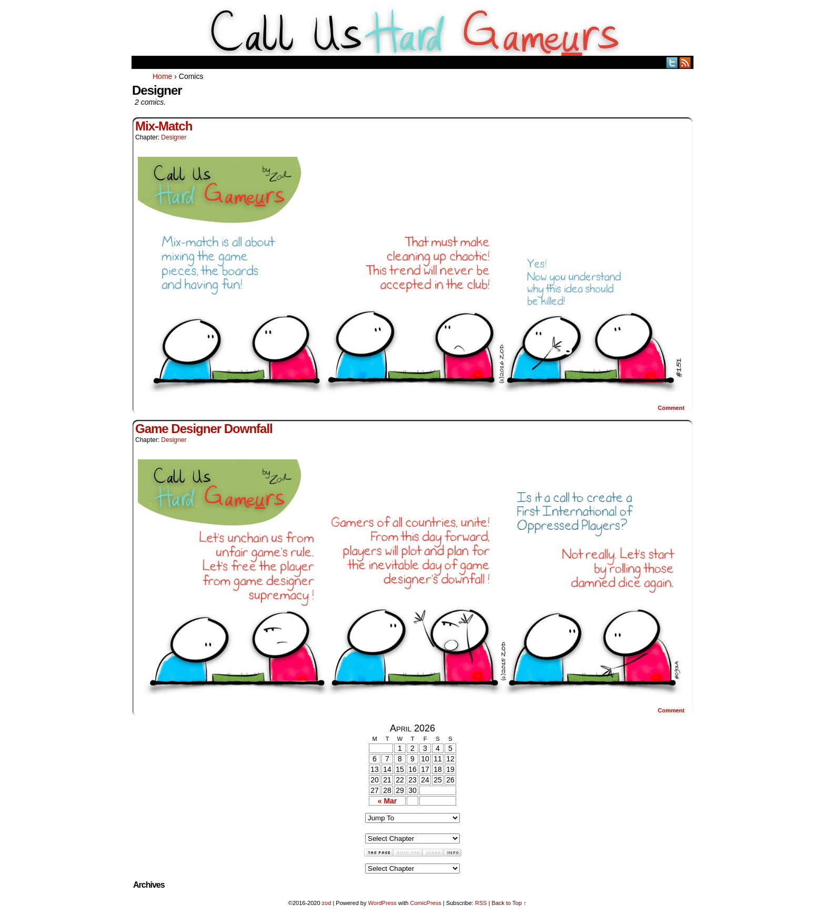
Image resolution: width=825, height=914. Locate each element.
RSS (685, 62)
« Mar (387, 801)
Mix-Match (163, 126)
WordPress (382, 903)
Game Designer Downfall (204, 428)
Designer (173, 137)
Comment (671, 408)
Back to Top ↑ (508, 903)
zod (326, 903)
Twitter (672, 62)
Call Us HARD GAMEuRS (413, 30)
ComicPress (425, 903)
